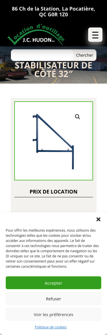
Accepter (53, 283)
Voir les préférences (53, 314)
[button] (98, 219)
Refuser (53, 299)
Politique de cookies (51, 327)
